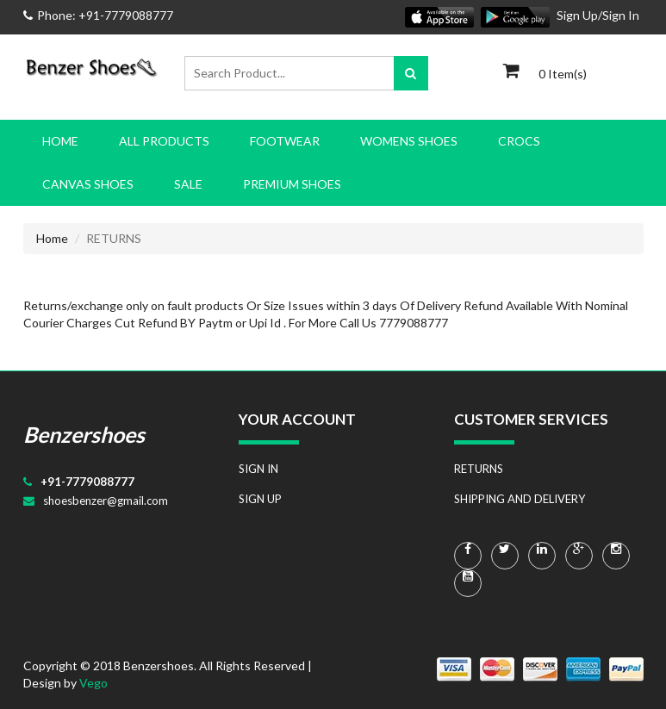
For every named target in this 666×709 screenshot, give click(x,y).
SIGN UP (260, 499)
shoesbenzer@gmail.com (105, 500)
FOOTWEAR (285, 141)
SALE (188, 184)
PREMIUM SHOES (292, 184)
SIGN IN (258, 469)
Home (60, 141)
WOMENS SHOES (408, 141)
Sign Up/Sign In (598, 15)
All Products (164, 141)
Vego (93, 682)
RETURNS (478, 469)
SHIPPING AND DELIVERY (519, 499)
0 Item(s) (562, 73)
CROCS (519, 141)
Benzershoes (84, 434)
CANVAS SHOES (88, 184)
